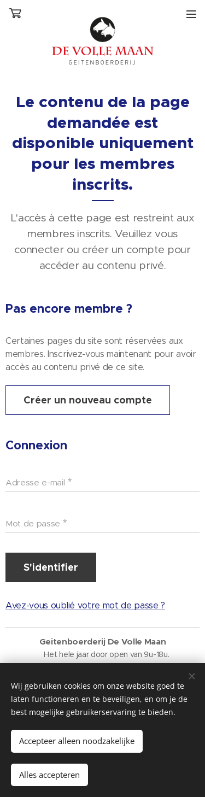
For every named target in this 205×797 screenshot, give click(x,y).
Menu (191, 14)
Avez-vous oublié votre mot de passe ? (85, 606)
